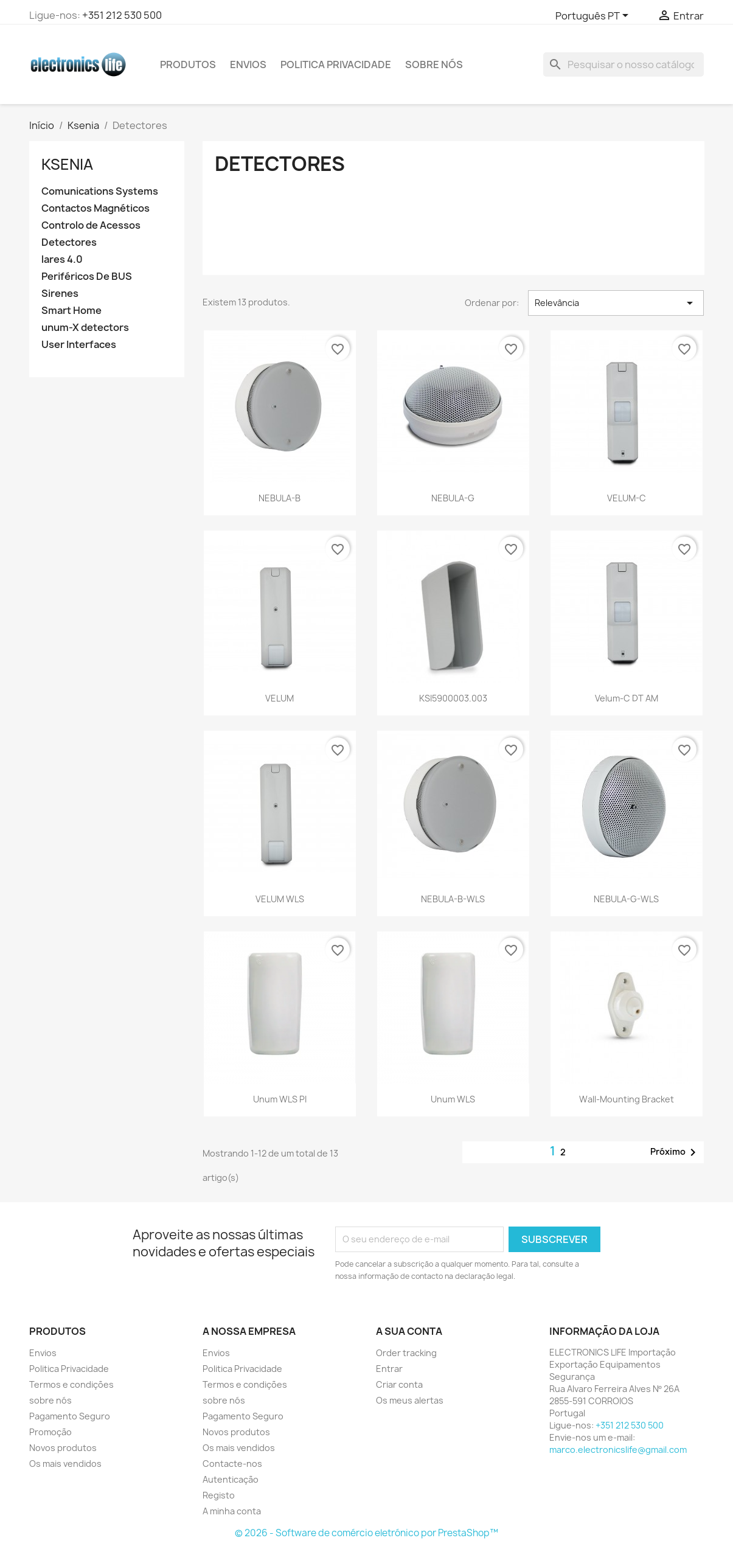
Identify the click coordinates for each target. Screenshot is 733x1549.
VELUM (279, 698)
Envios (248, 64)
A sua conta (409, 1331)
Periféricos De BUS (86, 276)
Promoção (50, 1432)
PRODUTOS (188, 64)
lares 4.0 (62, 259)
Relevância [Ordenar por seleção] (616, 303)
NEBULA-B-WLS (453, 899)
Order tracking (406, 1353)
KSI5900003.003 (453, 698)
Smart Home (71, 310)
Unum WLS (453, 1099)
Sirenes (59, 293)
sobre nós (434, 64)
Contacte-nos (232, 1463)
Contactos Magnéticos (95, 208)
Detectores (69, 242)
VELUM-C (626, 498)
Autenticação (231, 1479)
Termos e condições (71, 1384)
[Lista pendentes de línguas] (594, 16)
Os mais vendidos (65, 1463)
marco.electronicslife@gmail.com (618, 1449)
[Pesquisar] (623, 64)
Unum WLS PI (280, 1099)
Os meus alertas (409, 1400)
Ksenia (67, 164)
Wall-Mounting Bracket (626, 1099)
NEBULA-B (279, 498)
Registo (219, 1495)
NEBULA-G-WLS (626, 899)
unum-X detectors (85, 327)
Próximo (675, 1152)
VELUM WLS (279, 899)
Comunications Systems (99, 191)
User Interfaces (78, 344)
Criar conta (399, 1384)
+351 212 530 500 (122, 15)
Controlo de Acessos (91, 225)
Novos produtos (63, 1447)
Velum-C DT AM (626, 698)
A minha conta (232, 1511)
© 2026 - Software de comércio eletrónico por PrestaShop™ (366, 1532)
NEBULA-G (452, 498)
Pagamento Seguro (69, 1416)
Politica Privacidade (335, 64)
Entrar (389, 1368)
